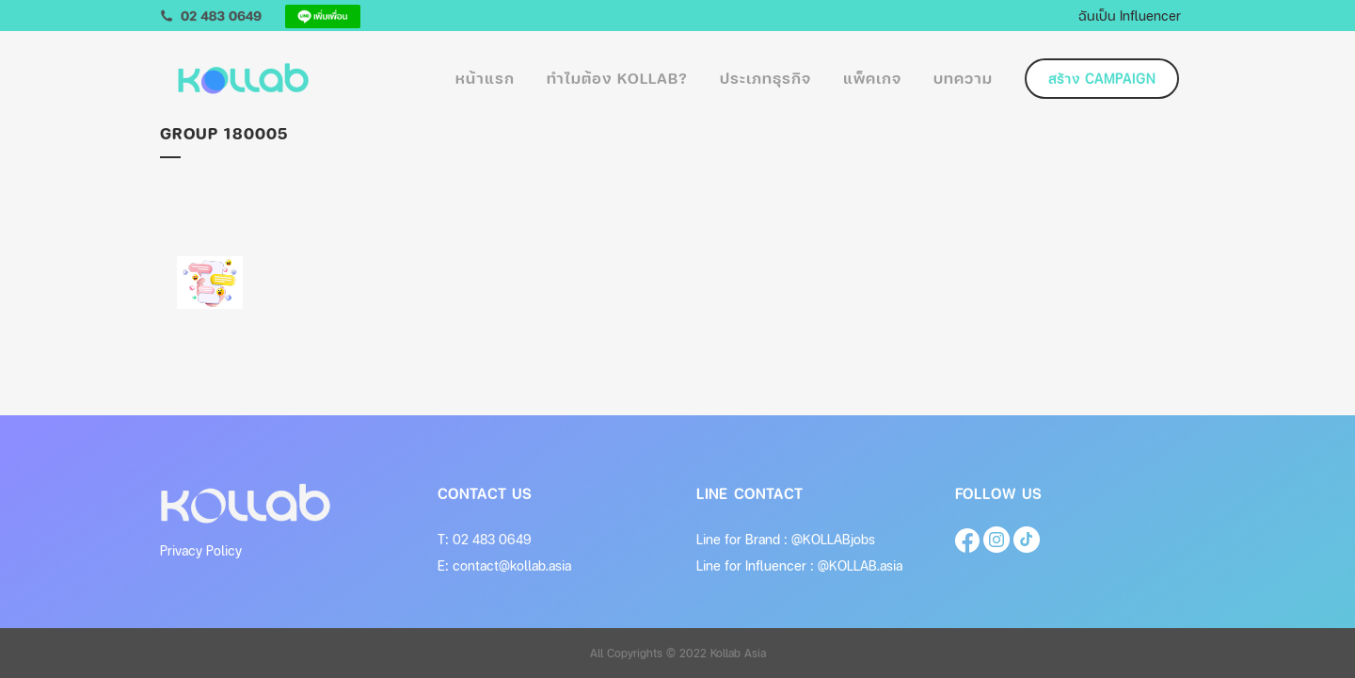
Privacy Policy (201, 550)
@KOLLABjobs (833, 539)
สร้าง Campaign (1102, 79)
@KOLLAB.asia (860, 565)
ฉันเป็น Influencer (1129, 15)
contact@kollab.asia (512, 565)
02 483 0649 (492, 539)
